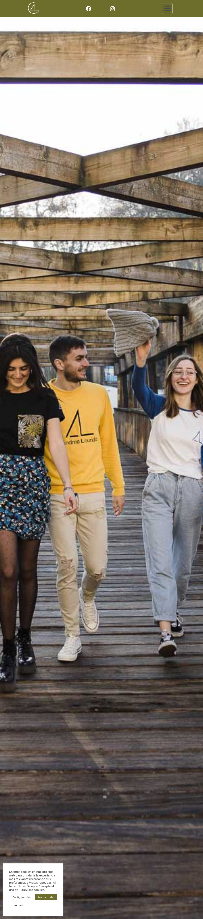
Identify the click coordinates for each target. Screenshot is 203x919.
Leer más (18, 905)
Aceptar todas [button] (46, 897)
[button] (167, 8)
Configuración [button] (21, 897)
